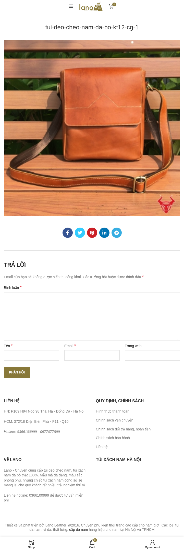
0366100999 (27, 432)
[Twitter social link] (80, 233)
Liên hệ (102, 447)
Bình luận (13, 287)
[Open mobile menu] (71, 6)
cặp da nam (78, 529)
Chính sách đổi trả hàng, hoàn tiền (123, 429)
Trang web (133, 346)
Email (70, 346)
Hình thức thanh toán (112, 411)
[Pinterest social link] (92, 233)
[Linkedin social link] (104, 233)
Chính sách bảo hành (113, 438)
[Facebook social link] (68, 233)
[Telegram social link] (117, 233)
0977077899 (50, 432)
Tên (8, 346)
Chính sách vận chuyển (114, 420)
